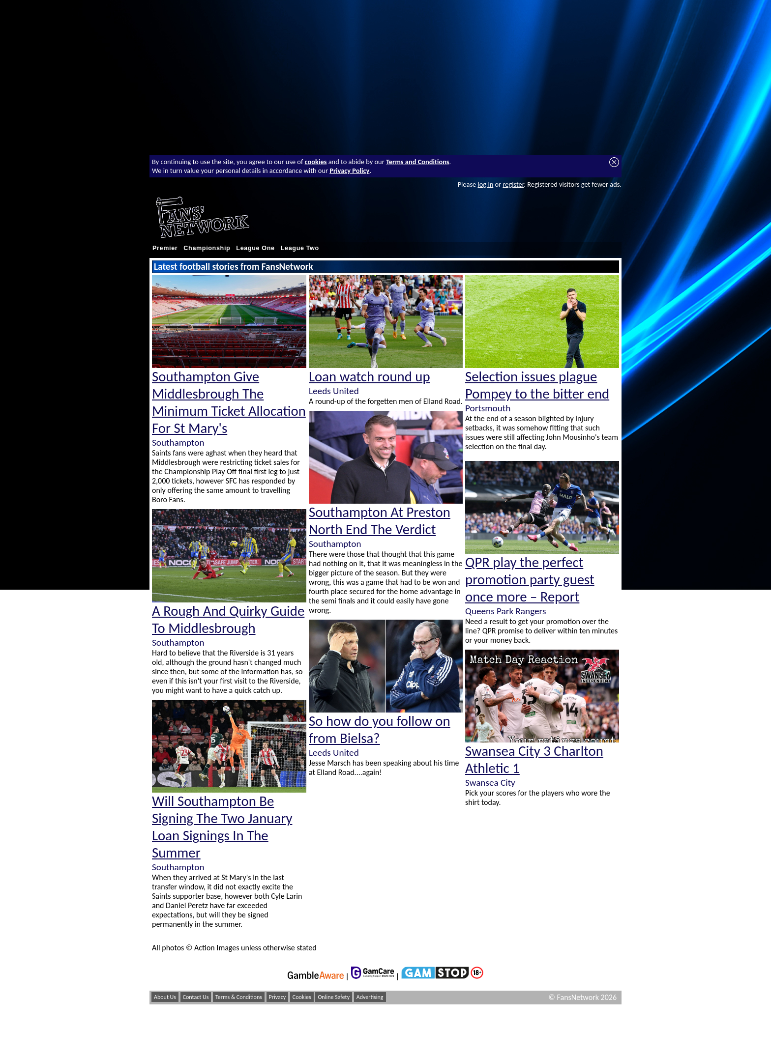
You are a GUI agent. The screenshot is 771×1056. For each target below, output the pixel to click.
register (513, 184)
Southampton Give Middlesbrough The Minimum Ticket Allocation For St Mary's (229, 402)
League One (255, 248)
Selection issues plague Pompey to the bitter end (537, 385)
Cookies (302, 997)
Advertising (370, 997)
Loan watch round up (369, 376)
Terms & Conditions (238, 997)
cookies (316, 161)
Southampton (178, 442)
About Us (165, 997)
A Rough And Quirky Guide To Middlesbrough (228, 619)
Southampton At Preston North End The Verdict (379, 521)
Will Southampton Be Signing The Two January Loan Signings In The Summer (222, 827)
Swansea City (490, 782)
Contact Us (196, 997)
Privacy (277, 997)
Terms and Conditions (417, 161)
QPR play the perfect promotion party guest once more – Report (529, 579)
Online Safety (334, 997)
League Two (300, 248)
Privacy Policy (349, 170)
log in (485, 184)
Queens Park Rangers (505, 611)
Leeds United (334, 391)
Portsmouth (487, 408)
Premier (165, 248)
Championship (206, 248)
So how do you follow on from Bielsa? (379, 730)
